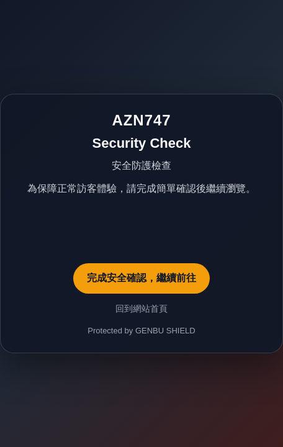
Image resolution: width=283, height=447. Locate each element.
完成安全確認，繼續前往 (141, 278)
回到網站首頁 (141, 309)
